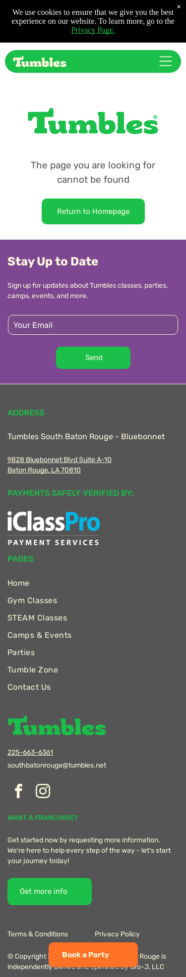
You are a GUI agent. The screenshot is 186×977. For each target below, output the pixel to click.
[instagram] (43, 792)
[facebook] (18, 792)
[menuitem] (93, 583)
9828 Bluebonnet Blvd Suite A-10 (59, 460)
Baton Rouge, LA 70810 (44, 470)
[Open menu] (165, 61)
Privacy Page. (93, 26)
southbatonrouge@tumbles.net (56, 765)
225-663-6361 (30, 752)
